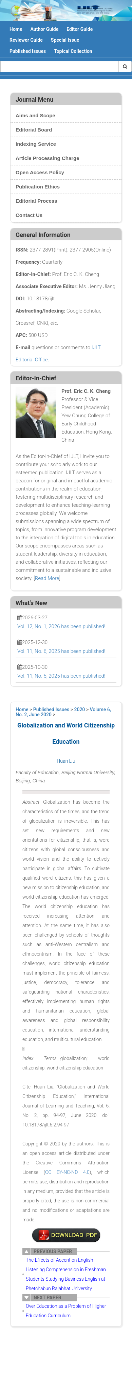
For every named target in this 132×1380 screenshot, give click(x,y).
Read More (47, 578)
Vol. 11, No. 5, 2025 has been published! (61, 676)
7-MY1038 (66, 1235)
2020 (79, 709)
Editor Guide (80, 29)
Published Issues (28, 51)
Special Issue (65, 40)
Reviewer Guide (26, 40)
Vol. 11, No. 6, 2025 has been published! (61, 651)
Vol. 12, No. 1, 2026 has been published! (61, 626)
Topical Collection (73, 51)
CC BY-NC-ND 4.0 (67, 1172)
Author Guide (44, 29)
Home (16, 29)
